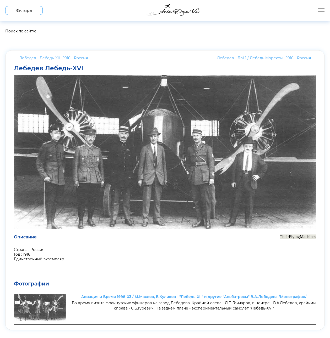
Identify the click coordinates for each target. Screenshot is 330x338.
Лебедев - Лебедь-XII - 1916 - (53, 58)
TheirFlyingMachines (298, 236)
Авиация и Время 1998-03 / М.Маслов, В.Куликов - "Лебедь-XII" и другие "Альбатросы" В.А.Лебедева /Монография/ (194, 296)
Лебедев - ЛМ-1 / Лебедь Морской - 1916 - (264, 58)
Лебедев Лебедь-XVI (48, 68)
